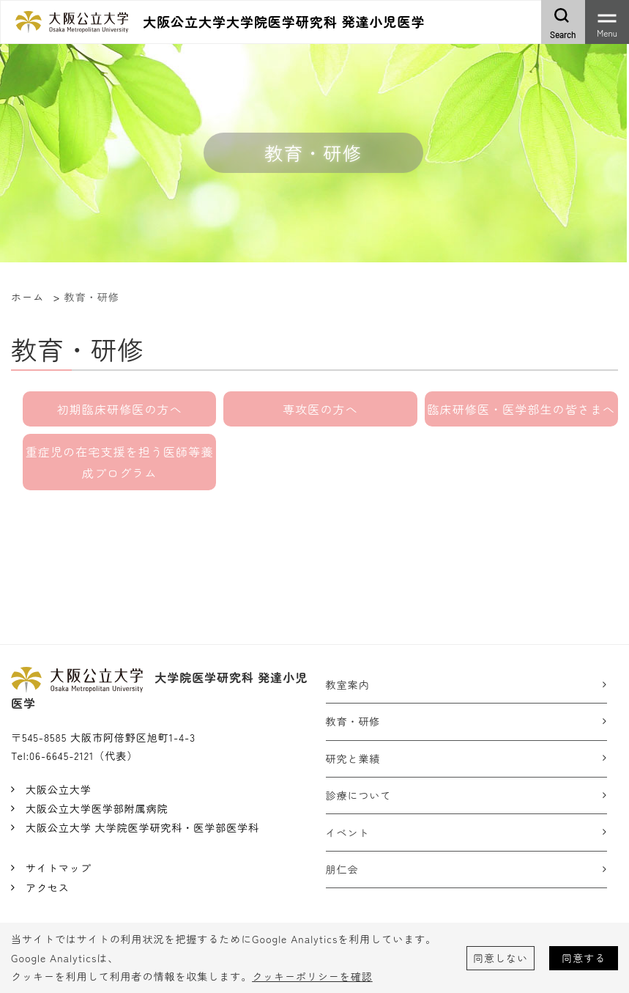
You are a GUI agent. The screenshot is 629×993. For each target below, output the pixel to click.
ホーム (27, 296)
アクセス (48, 887)
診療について (359, 795)
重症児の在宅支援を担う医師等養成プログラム (120, 462)
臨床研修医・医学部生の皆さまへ (521, 409)
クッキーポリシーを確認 (312, 976)
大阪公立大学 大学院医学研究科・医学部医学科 (142, 827)
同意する (584, 957)
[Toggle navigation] (607, 22)
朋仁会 (342, 869)
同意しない (500, 957)
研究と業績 (353, 758)
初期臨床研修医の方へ (119, 409)
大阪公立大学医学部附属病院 (97, 808)
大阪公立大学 (59, 789)
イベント (348, 832)
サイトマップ (59, 867)
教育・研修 (353, 721)
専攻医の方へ (320, 409)
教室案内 (348, 684)
